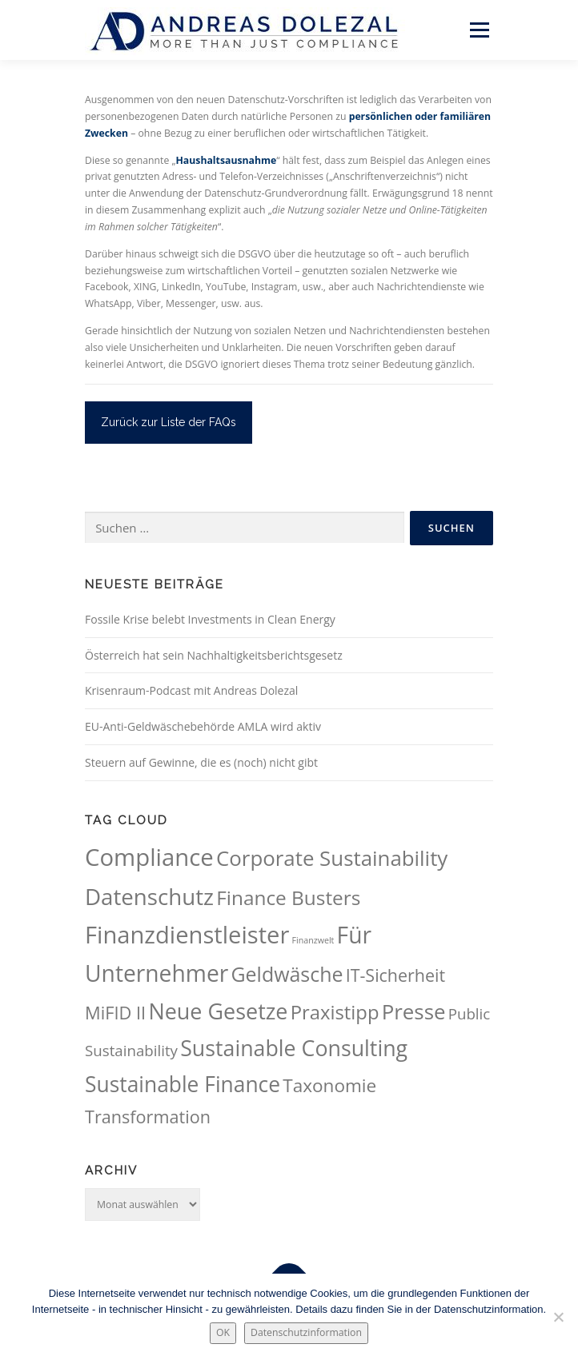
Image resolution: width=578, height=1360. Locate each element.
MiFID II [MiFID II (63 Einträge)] (115, 1012)
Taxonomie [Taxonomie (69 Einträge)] (329, 1085)
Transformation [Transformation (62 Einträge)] (148, 1116)
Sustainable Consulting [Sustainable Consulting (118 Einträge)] (293, 1048)
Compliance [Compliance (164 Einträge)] (149, 857)
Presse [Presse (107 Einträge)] (414, 1011)
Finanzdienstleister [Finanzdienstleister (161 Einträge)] (187, 935)
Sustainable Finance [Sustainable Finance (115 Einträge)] (182, 1084)
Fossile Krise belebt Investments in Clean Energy (210, 619)
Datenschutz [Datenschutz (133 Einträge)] (149, 896)
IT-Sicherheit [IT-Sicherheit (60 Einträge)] (395, 975)
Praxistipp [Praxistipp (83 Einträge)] (335, 1012)
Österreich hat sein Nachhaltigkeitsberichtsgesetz (214, 655)
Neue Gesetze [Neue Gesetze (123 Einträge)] (217, 1011)
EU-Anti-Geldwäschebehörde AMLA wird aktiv (203, 726)
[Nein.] (558, 1317)
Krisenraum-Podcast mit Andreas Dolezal (191, 690)
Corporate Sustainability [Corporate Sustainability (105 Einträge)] (332, 858)
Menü (478, 30)
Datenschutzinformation (306, 1332)
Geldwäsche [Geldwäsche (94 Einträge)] (287, 973)
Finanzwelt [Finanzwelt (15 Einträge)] (313, 940)
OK (223, 1332)
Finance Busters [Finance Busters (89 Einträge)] (288, 897)
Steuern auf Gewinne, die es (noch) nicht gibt (201, 762)
